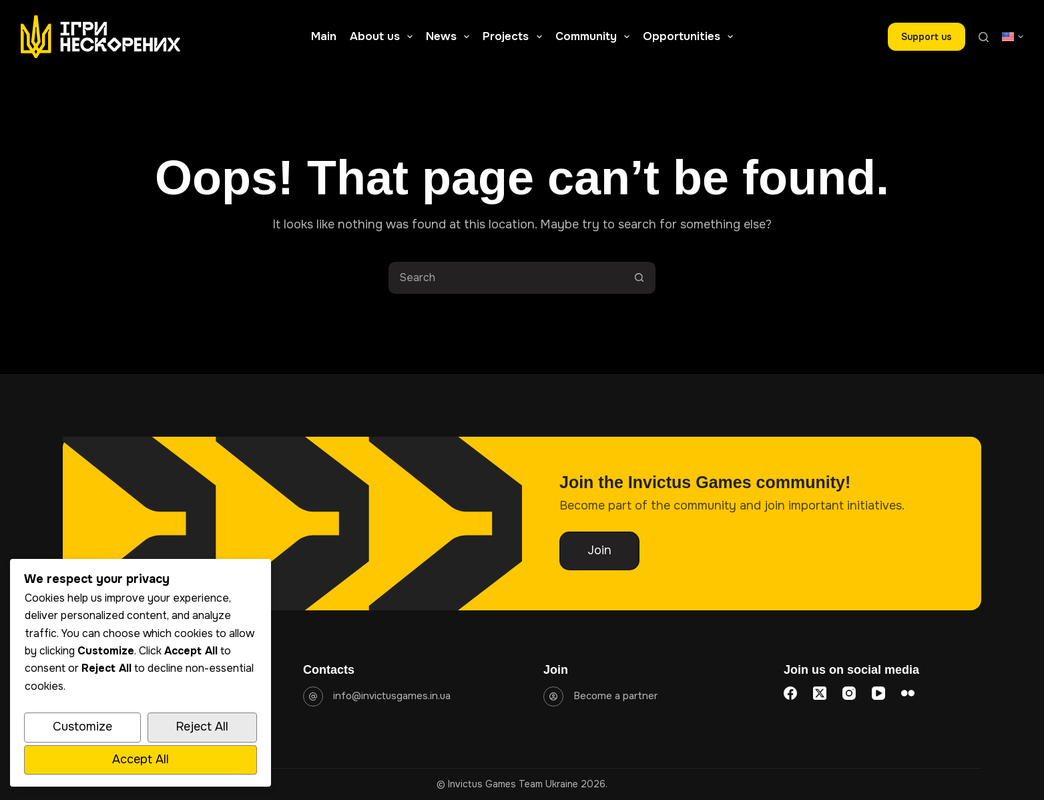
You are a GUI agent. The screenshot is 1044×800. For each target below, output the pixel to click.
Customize (82, 726)
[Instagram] (849, 693)
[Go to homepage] (100, 36)
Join (599, 550)
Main (323, 36)
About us (384, 37)
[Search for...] (505, 278)
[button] (1012, 36)
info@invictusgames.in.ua (392, 696)
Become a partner (615, 696)
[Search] (984, 37)
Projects (515, 37)
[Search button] (639, 278)
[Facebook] (790, 693)
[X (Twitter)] (819, 693)
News (450, 37)
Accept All (140, 759)
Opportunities (690, 37)
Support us (926, 37)
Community (595, 37)
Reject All (202, 726)
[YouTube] (878, 693)
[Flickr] (908, 693)
